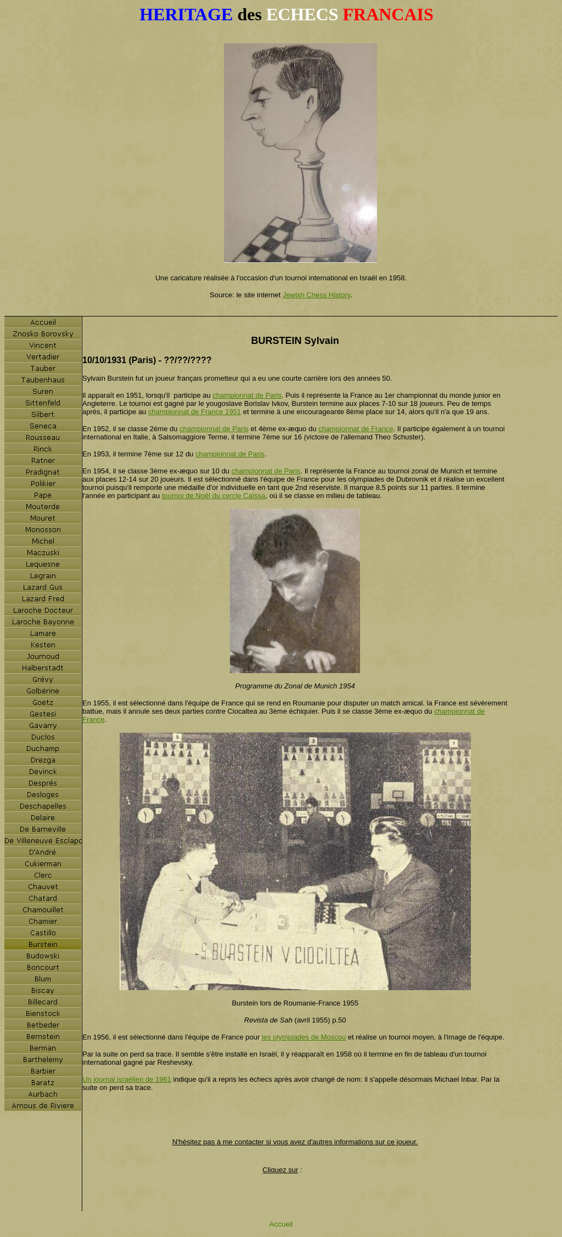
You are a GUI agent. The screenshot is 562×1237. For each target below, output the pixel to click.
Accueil (281, 1224)
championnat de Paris (247, 395)
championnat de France (356, 429)
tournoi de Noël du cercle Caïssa (214, 496)
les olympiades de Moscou (304, 1037)
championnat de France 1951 (194, 412)
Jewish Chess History (316, 295)
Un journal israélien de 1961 (126, 1079)
